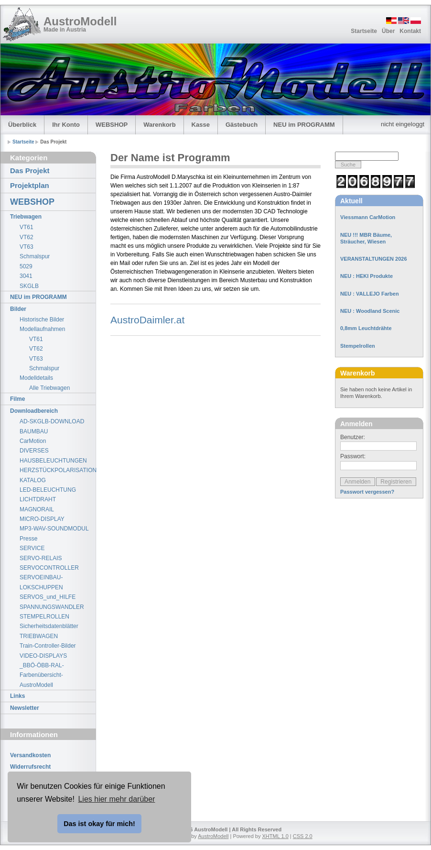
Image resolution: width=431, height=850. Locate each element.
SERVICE (32, 548)
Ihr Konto (66, 124)
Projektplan (29, 185)
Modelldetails (36, 378)
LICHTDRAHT (38, 499)
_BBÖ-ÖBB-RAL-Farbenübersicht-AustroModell (42, 675)
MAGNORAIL (37, 509)
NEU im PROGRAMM (304, 124)
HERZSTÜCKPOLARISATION (58, 470)
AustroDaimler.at (147, 319)
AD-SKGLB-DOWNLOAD (52, 421)
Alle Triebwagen (49, 388)
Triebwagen (26, 216)
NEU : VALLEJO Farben (369, 294)
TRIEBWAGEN (39, 636)
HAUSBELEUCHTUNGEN (53, 460)
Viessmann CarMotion (367, 217)
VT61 (26, 227)
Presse (28, 538)
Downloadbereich (34, 411)
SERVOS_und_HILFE (47, 597)
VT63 (26, 246)
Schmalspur (35, 256)
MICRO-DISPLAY (42, 519)
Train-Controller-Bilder (48, 645)
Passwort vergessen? (367, 492)
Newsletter (24, 708)
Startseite (364, 31)
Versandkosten (30, 755)
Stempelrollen (357, 346)
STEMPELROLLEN (44, 616)
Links (17, 696)
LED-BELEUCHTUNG (48, 489)
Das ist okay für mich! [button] (99, 824)
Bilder (18, 309)
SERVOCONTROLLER (49, 567)
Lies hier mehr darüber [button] (116, 799)
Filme (17, 399)
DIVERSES (34, 450)
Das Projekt (30, 170)
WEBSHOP (112, 124)
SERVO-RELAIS (41, 558)
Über (388, 31)
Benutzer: (352, 437)
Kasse (201, 124)
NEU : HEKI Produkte (366, 276)
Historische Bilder (42, 319)
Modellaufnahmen (42, 329)
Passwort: (353, 456)
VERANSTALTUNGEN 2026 (373, 259)
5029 (26, 266)
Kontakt (410, 31)
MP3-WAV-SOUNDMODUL (54, 528)
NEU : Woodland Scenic (369, 311)
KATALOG (33, 480)
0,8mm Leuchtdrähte (366, 328)
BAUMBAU (34, 431)
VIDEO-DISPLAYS (43, 655)
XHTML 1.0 (275, 836)
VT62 (26, 237)
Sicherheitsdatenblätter (49, 626)
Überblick (22, 124)
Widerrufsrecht (30, 766)
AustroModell (80, 21)
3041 (26, 276)
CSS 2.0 (302, 836)
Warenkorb (159, 124)
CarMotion (33, 441)
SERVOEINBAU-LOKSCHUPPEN (41, 582)
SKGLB (29, 286)
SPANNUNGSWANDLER (52, 607)
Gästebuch (242, 124)
